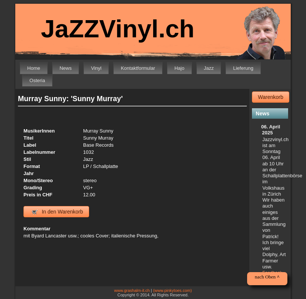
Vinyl (96, 68)
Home (33, 68)
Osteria (37, 80)
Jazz (209, 68)
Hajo (179, 68)
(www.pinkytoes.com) (172, 290)
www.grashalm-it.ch (131, 290)
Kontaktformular (138, 68)
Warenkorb (270, 97)
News (66, 68)
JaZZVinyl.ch (118, 29)
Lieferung (243, 68)
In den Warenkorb (57, 212)
